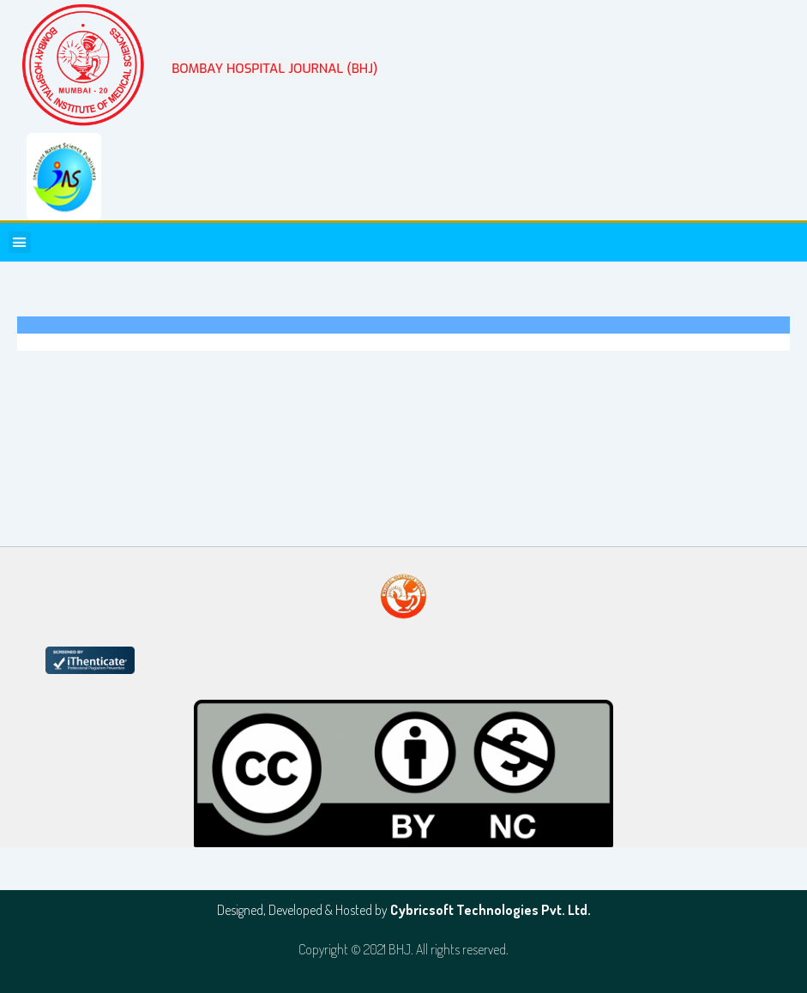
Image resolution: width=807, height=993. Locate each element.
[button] (20, 243)
